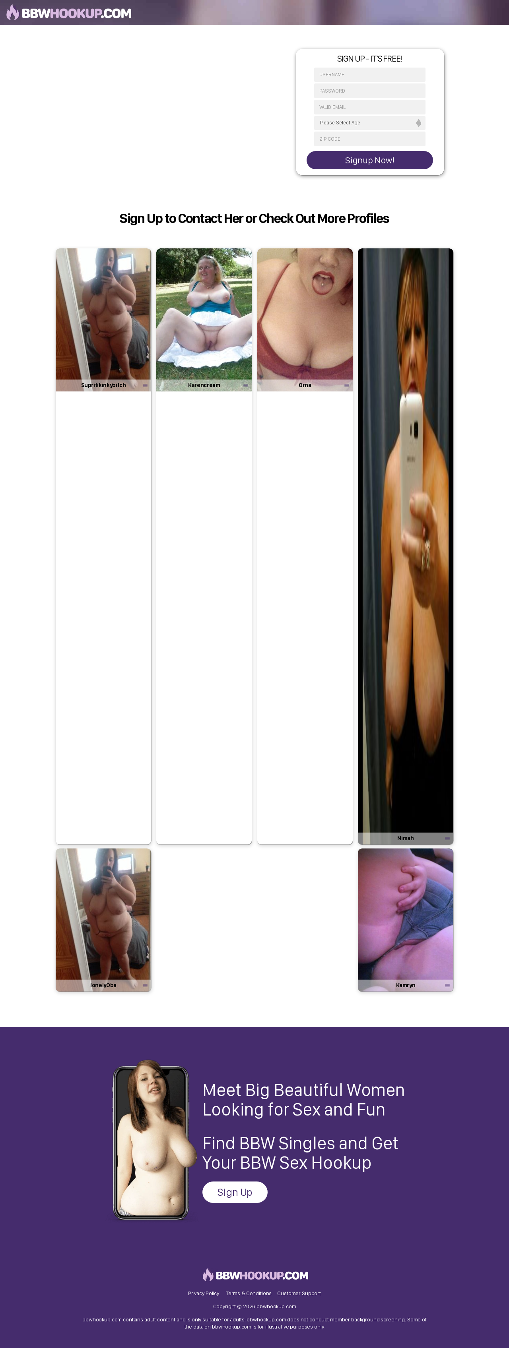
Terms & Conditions (249, 1293)
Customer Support (299, 1293)
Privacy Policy (203, 1293)
